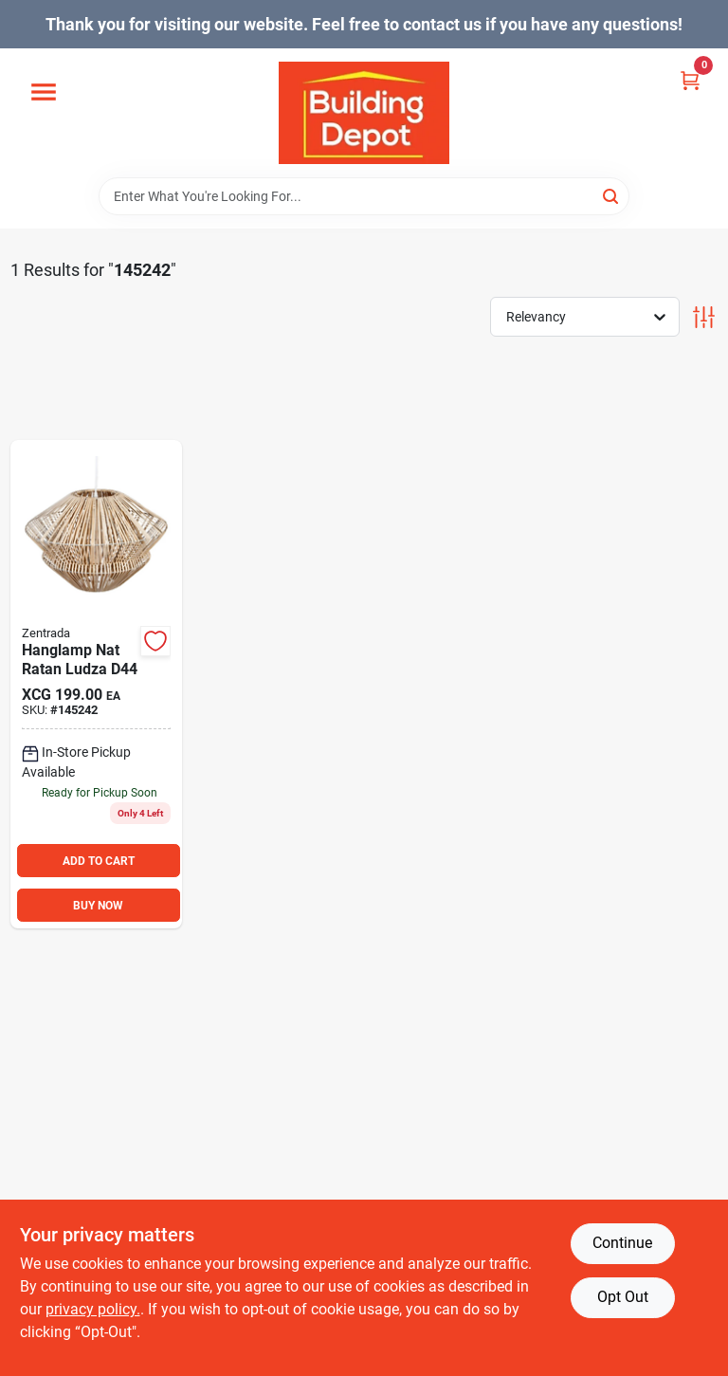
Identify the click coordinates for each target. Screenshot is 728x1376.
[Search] (612, 195)
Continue (622, 1243)
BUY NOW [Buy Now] (98, 905)
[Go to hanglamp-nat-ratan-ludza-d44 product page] (96, 684)
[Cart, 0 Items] (690, 79)
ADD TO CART (99, 861)
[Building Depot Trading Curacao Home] (364, 113)
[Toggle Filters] (704, 317)
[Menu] (43, 93)
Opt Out (622, 1297)
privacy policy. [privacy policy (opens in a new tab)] (93, 1309)
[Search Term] (364, 196)
